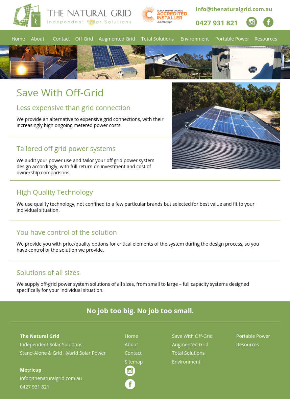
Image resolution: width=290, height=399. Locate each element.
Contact (133, 353)
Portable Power (253, 336)
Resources (247, 344)
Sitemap (134, 361)
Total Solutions (188, 353)
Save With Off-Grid (192, 336)
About (131, 344)
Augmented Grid (190, 344)
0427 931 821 (34, 386)
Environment (186, 361)
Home (131, 336)
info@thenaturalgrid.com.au (51, 378)
